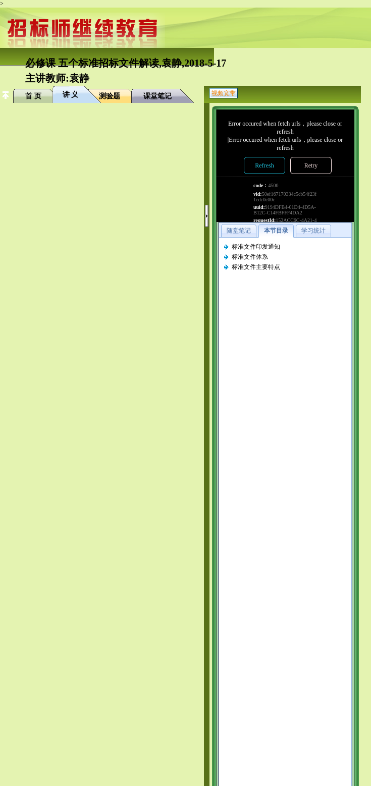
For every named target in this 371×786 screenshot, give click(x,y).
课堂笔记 (157, 96)
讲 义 (71, 94)
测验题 (109, 96)
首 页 (33, 96)
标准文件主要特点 (256, 266)
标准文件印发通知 (256, 246)
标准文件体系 (250, 256)
